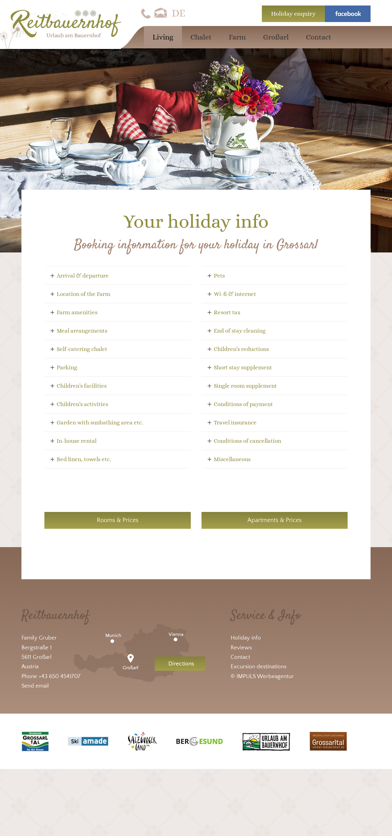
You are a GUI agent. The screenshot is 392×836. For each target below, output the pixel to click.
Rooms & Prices (117, 520)
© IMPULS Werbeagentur (262, 676)
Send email (35, 686)
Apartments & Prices (274, 520)
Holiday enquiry (293, 13)
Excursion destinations (258, 666)
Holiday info (246, 638)
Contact (240, 657)
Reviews (241, 647)
